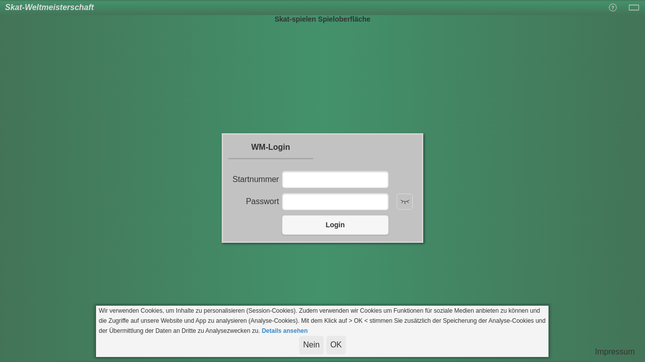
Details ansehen (285, 330)
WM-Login (270, 147)
